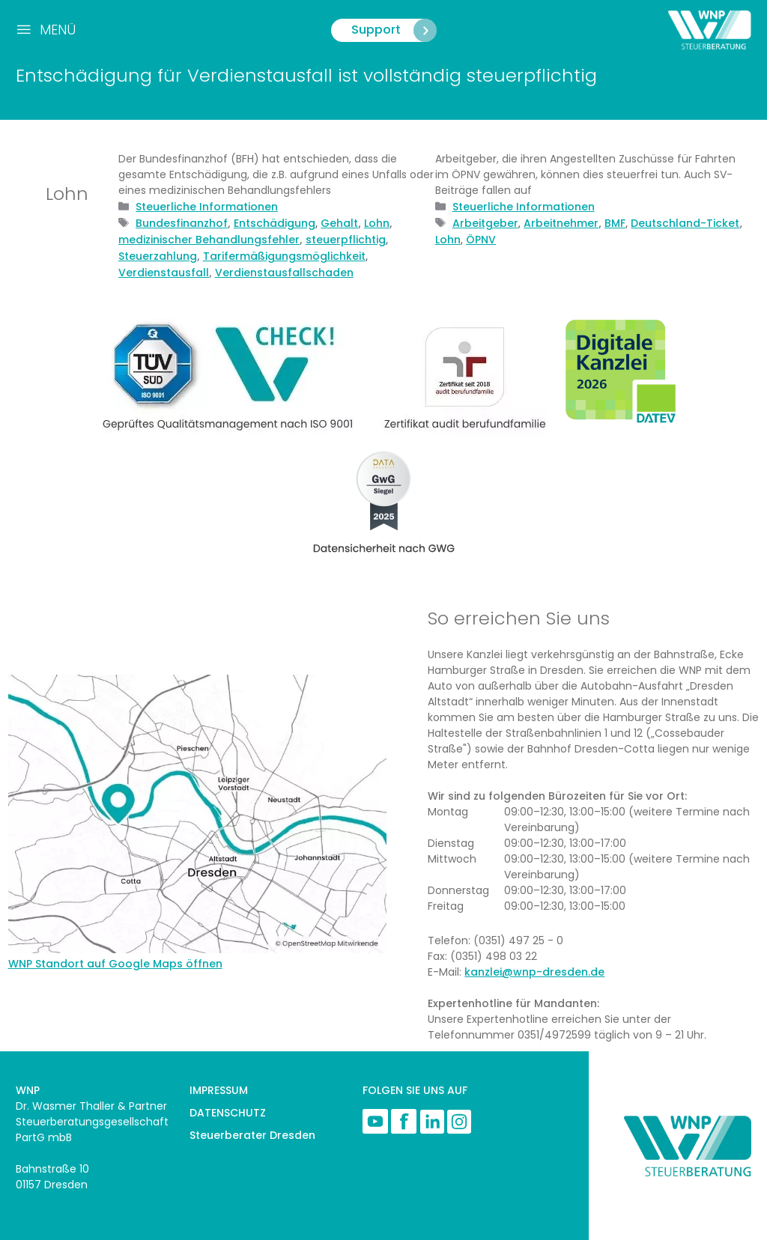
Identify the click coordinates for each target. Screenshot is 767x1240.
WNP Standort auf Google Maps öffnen (115, 963)
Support (393, 30)
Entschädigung (274, 223)
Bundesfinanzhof (182, 223)
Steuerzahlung (157, 256)
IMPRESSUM (219, 1090)
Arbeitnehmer (561, 223)
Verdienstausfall (163, 272)
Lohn (376, 223)
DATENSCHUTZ (228, 1112)
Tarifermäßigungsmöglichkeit (284, 256)
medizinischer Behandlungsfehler (209, 239)
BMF (614, 223)
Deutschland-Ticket (685, 223)
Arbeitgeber (485, 223)
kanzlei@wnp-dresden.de (534, 971)
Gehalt (339, 223)
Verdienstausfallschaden (284, 272)
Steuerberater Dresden (252, 1135)
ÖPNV (481, 239)
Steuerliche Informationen (207, 206)
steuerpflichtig (346, 239)
